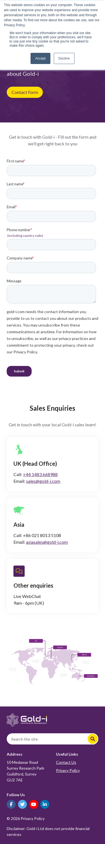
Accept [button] (40, 58)
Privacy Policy (68, 770)
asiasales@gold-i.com (47, 542)
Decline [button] (64, 58)
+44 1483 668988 (40, 474)
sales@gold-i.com (43, 481)
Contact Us (66, 762)
